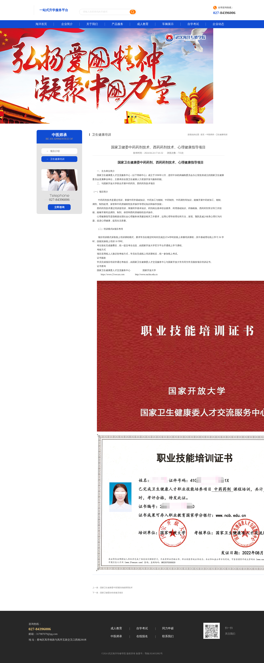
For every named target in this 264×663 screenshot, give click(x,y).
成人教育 (142, 24)
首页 (202, 134)
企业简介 (67, 24)
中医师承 (210, 134)
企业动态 (218, 24)
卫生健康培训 (55, 159)
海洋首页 (41, 24)
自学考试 (193, 24)
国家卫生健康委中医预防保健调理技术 (116, 587)
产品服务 (117, 24)
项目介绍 (53, 151)
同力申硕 (168, 628)
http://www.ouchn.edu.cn (146, 274)
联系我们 (168, 636)
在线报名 (142, 636)
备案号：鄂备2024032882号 (149, 653)
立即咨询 (59, 207)
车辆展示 (168, 24)
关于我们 (92, 24)
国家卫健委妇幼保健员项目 (111, 593)
